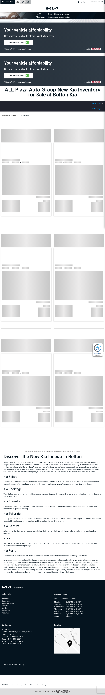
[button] (7, 2)
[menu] (5, 8)
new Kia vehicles (66, 462)
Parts (74, 598)
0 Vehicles (25, 115)
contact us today (28, 572)
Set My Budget (96, 109)
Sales (56, 598)
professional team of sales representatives (61, 467)
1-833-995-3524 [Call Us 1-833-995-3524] (16, 637)
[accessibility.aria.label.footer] (63, 691)
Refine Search (96, 103)
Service (65, 598)
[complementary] (98, 349)
